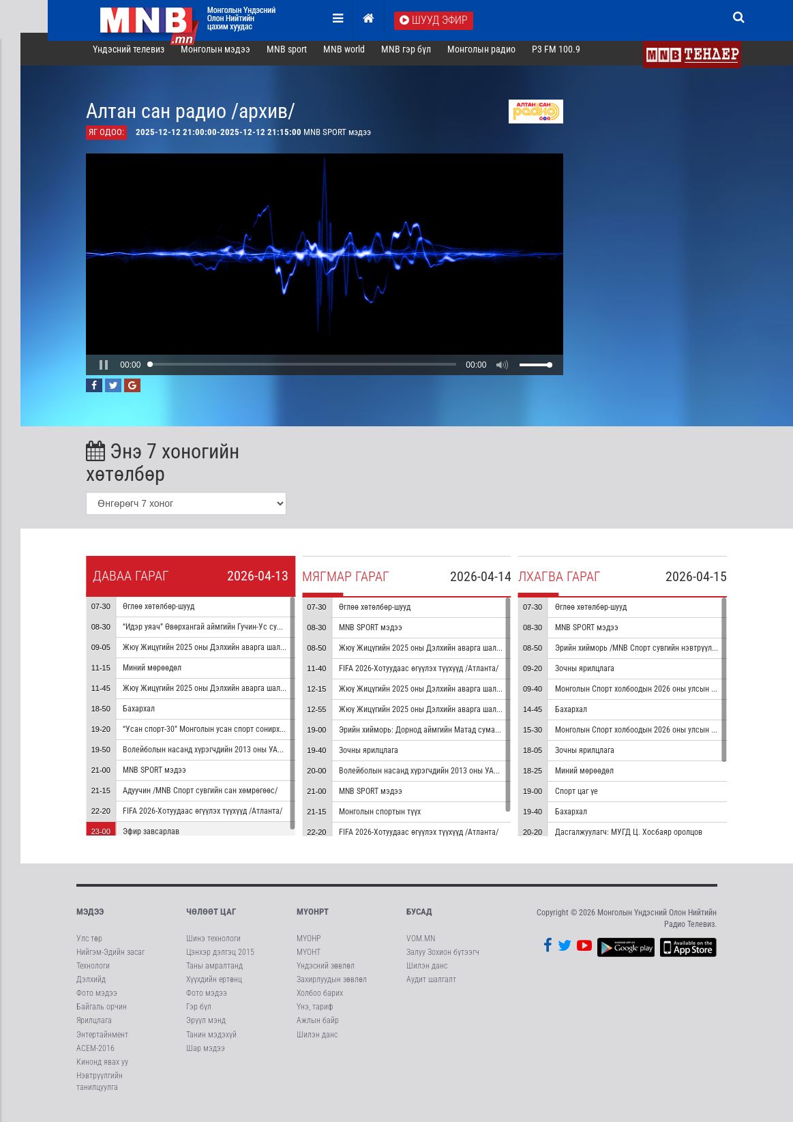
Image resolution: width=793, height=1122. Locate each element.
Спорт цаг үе (590, 799)
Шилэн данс (317, 1042)
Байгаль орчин (101, 1015)
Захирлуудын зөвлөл (332, 987)
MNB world (357, 57)
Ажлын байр (318, 1028)
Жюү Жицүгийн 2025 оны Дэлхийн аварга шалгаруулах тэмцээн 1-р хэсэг (261, 655)
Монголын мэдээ (229, 57)
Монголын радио (495, 57)
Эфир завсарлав (164, 839)
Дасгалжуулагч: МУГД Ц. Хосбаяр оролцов (642, 840)
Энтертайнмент (102, 1042)
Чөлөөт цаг (211, 920)
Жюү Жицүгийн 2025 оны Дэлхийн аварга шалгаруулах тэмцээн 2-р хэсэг (261, 696)
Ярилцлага (94, 1028)
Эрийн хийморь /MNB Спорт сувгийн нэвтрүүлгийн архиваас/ (673, 656)
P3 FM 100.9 (569, 57)
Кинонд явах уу (102, 1069)
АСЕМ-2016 (95, 1056)
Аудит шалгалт (431, 987)
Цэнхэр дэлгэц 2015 (220, 959)
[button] (118, 372)
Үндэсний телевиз (143, 57)
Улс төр (89, 946)
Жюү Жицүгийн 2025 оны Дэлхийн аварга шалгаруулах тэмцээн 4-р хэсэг (478, 697)
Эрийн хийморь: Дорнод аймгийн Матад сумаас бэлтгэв (449, 738)
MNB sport (300, 57)
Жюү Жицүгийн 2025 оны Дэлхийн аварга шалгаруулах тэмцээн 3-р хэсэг (478, 656)
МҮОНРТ (313, 920)
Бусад (419, 920)
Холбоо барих (320, 1001)
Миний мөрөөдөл (165, 676)
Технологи (93, 973)
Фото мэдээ (96, 1001)
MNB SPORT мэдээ (168, 778)
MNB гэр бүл (420, 57)
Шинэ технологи (213, 946)
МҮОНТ (308, 959)
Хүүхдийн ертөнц (214, 987)
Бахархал (152, 717)
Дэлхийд (91, 987)
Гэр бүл (198, 1015)
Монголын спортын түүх (393, 820)
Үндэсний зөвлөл (326, 973)
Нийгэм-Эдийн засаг (110, 959)
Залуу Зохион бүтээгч (442, 959)
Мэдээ (90, 920)
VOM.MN (420, 946)
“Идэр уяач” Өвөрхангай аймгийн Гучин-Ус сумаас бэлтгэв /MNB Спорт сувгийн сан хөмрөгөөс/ (300, 635)
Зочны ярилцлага (382, 758)
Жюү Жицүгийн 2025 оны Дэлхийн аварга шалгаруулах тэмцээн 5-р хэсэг (478, 717)
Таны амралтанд (214, 973)
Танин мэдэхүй (211, 1042)
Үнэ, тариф (315, 1015)
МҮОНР (308, 946)
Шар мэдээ (205, 1056)
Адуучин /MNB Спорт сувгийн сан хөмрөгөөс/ (213, 798)
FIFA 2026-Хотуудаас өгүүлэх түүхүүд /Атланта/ (216, 819)
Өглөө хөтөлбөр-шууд (172, 614)
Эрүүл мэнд (206, 1028)
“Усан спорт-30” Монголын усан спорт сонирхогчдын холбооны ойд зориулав (268, 737)
